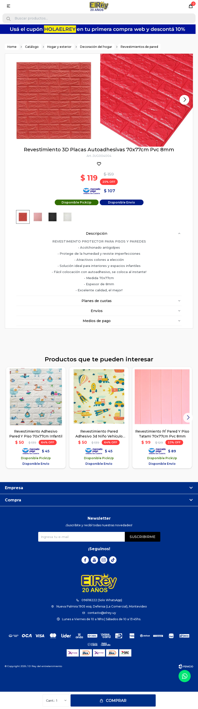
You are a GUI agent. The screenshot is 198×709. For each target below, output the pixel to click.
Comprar (116, 700)
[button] (8, 18)
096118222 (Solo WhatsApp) (101, 600)
